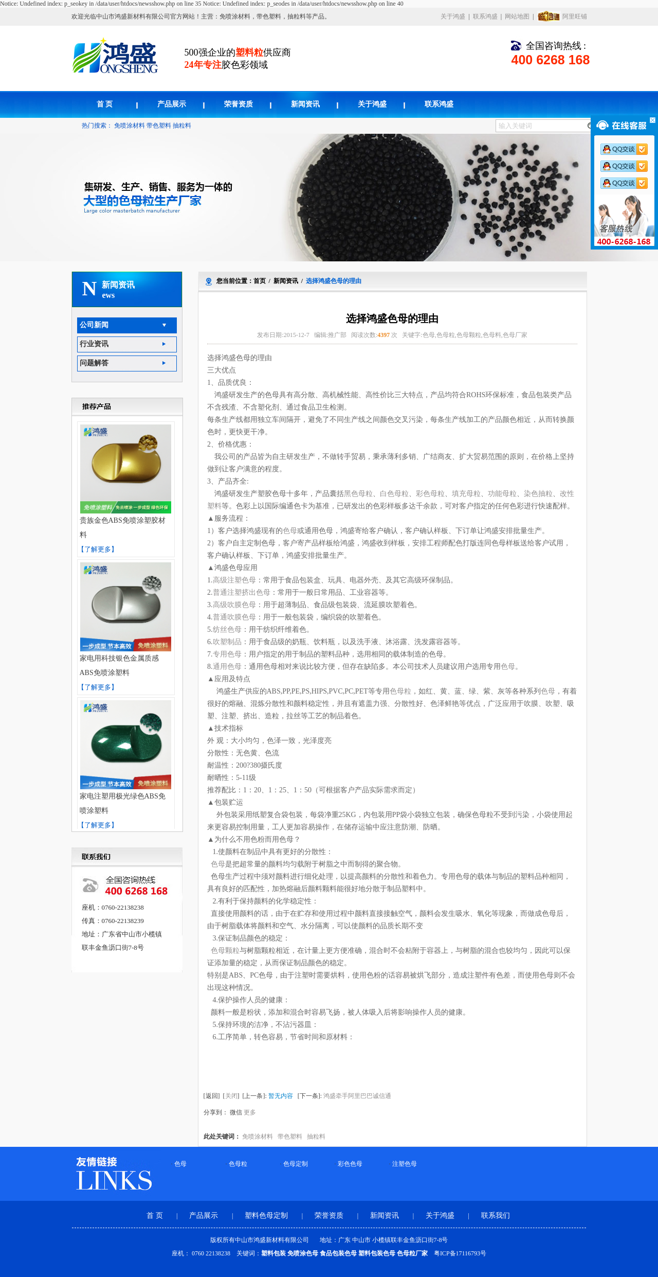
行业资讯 (94, 344)
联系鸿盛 (485, 16)
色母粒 (238, 1163)
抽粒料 (182, 125)
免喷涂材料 (129, 125)
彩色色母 (350, 1163)
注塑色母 (404, 1163)
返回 (212, 1095)
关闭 (231, 1095)
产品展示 (171, 104)
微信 (236, 1112)
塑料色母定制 (267, 1215)
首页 (259, 281)
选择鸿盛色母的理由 (333, 281)
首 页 (105, 104)
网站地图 (517, 16)
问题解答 (94, 363)
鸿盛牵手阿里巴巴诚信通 (357, 1095)
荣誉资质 (238, 104)
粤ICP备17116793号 (460, 1253)
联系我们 (495, 1215)
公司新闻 (94, 325)
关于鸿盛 (453, 16)
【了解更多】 (98, 549)
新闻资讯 (305, 104)
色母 (180, 1163)
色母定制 (295, 1163)
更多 (250, 1112)
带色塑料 (159, 125)
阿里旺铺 (574, 16)
